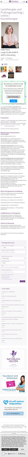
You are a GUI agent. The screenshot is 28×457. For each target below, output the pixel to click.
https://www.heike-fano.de (12, 59)
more (22, 449)
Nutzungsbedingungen (5, 426)
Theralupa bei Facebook (19, 425)
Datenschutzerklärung (16, 426)
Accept (13, 101)
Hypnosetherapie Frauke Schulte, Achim (12, 330)
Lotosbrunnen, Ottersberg (8, 291)
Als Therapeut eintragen (8, 425)
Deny (5, 449)
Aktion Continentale (18, 427)
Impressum (24, 426)
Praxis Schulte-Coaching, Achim (9, 334)
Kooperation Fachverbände (7, 427)
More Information (13, 97)
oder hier (22, 228)
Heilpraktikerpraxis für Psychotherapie (11, 300)
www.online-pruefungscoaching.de (11, 124)
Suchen (22, 281)
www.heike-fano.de (9, 126)
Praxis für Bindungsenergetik (9, 296)
